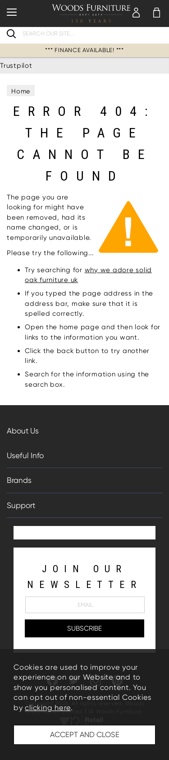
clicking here (48, 707)
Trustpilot (16, 66)
